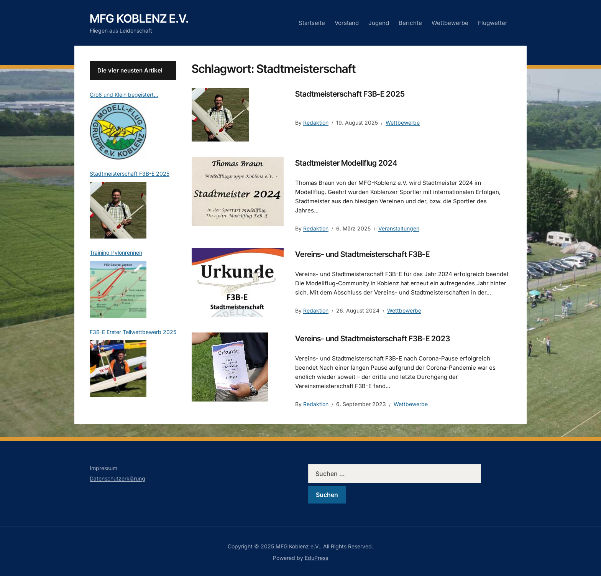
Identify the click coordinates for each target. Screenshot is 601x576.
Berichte (410, 22)
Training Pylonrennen (116, 252)
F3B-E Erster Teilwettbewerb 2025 (133, 332)
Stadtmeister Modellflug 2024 (346, 163)
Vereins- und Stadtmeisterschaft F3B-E (362, 254)
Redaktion (315, 122)
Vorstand (347, 22)
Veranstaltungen (398, 228)
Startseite (312, 22)
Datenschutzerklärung (117, 478)
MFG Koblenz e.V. (139, 18)
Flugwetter (492, 22)
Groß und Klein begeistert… (124, 94)
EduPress (316, 558)
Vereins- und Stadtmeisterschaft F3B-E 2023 (372, 338)
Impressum (103, 468)
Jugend (378, 22)
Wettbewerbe (450, 22)
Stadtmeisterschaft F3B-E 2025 (350, 94)
